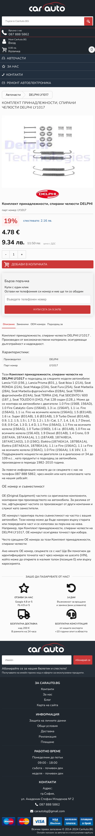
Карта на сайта (47, 705)
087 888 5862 (25, 474)
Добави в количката (29, 264)
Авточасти (16, 58)
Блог (47, 700)
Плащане (47, 742)
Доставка (47, 731)
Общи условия (47, 726)
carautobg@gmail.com (49, 811)
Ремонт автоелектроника (29, 83)
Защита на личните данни (47, 721)
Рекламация (47, 737)
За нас (13, 66)
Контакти (14, 75)
